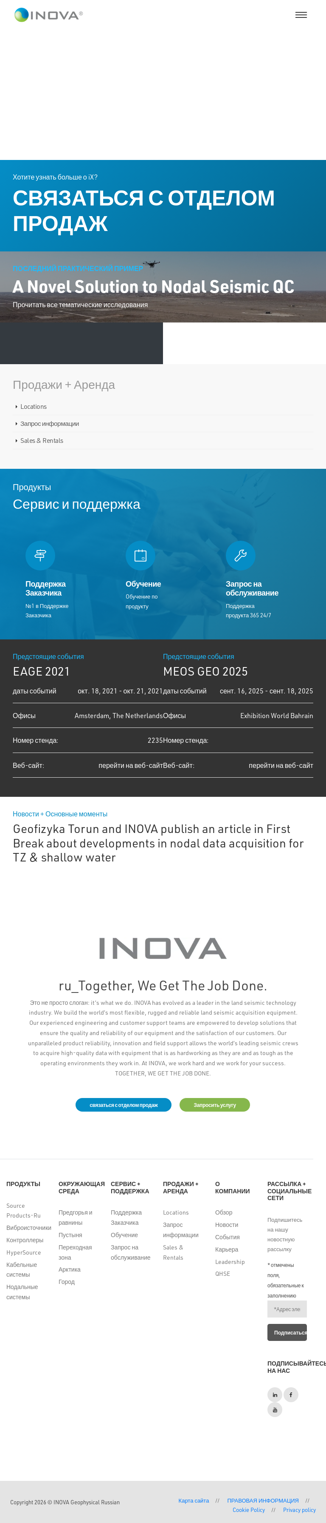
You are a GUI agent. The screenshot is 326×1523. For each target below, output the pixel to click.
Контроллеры (24, 1240)
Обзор (223, 1212)
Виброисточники (26, 1228)
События (227, 1237)
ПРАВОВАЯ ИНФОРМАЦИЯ (263, 1500)
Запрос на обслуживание (130, 1252)
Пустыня (70, 1235)
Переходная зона (75, 1252)
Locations (33, 406)
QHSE (222, 1273)
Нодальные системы (22, 1292)
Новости (226, 1225)
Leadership (230, 1262)
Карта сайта (194, 1500)
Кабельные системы (21, 1270)
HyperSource (23, 1252)
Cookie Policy (249, 1509)
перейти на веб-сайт (130, 765)
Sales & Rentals (41, 440)
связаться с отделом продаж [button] (123, 1104)
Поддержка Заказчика (126, 1217)
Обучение (124, 1235)
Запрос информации (49, 423)
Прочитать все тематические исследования (80, 304)
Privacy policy (299, 1509)
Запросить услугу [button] (215, 1104)
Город (67, 1282)
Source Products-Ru (23, 1210)
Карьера (226, 1249)
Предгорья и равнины (76, 1217)
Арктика (70, 1269)
